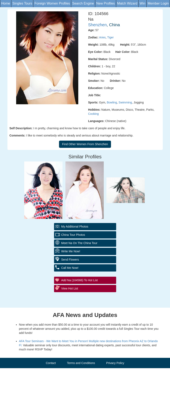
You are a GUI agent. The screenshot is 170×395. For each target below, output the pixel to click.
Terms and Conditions (81, 363)
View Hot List (69, 288)
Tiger (110, 37)
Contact (51, 363)
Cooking (93, 113)
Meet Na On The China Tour (79, 243)
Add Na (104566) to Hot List (79, 280)
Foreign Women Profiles (52, 3)
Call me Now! (69, 267)
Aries (102, 37)
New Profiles (105, 3)
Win (142, 3)
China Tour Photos (73, 234)
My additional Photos (74, 226)
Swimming (125, 102)
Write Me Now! (70, 251)
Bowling (112, 102)
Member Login (158, 3)
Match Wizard (127, 3)
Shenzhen (97, 25)
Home (5, 3)
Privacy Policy (115, 363)
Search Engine (83, 3)
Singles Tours (22, 3)
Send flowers (70, 259)
